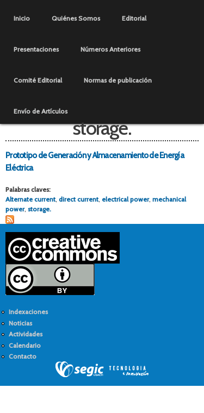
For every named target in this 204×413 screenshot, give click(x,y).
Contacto (22, 356)
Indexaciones (28, 312)
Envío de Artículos (40, 111)
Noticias (20, 323)
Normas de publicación (118, 80)
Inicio (22, 18)
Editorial (134, 18)
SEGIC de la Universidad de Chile (102, 369)
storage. (39, 209)
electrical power (125, 199)
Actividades (25, 334)
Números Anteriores (110, 49)
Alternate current (30, 199)
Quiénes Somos (76, 18)
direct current (78, 199)
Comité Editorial (38, 80)
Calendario (25, 345)
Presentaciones (36, 49)
